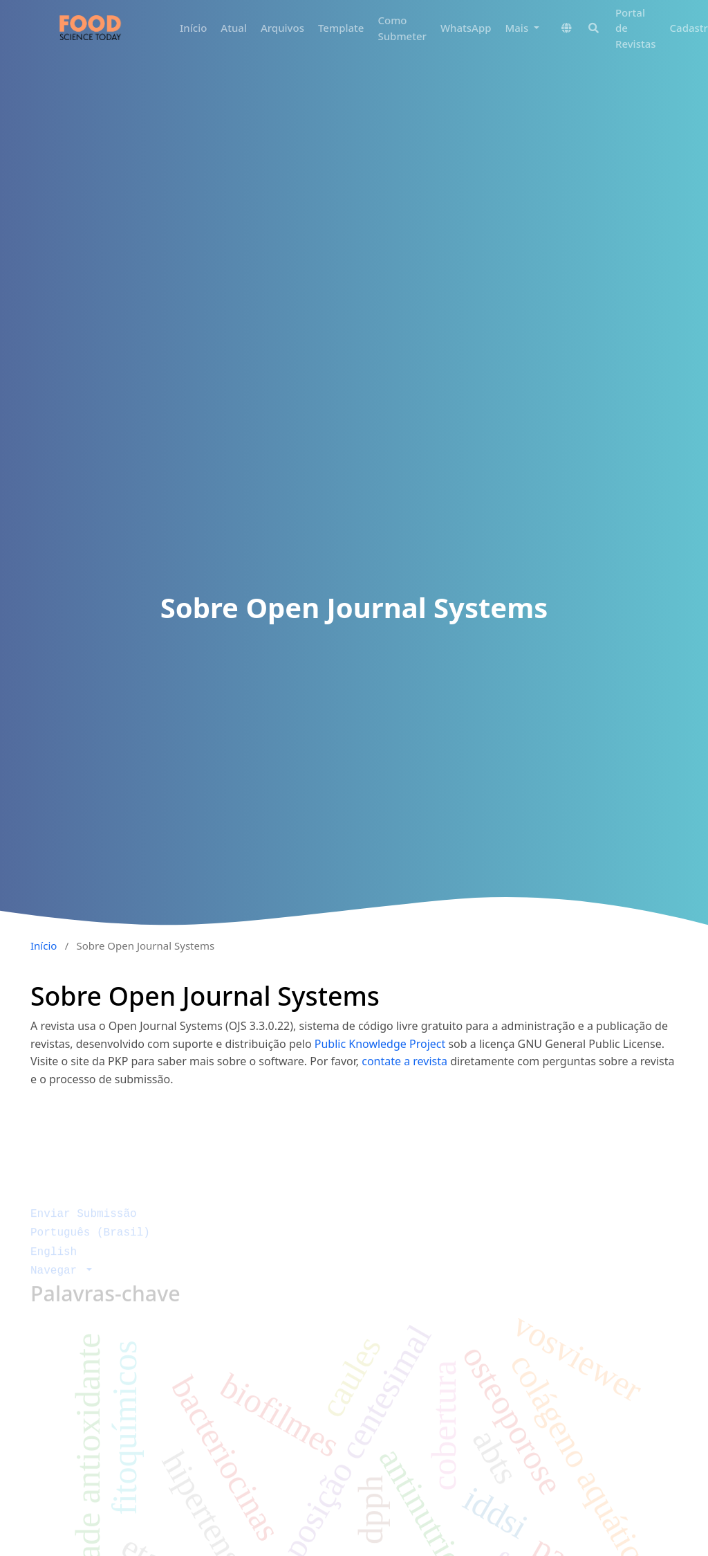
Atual (234, 28)
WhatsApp (466, 28)
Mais (518, 28)
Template (341, 28)
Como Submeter (402, 28)
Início (193, 28)
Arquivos (282, 28)
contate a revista (406, 1061)
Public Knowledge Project (380, 1043)
